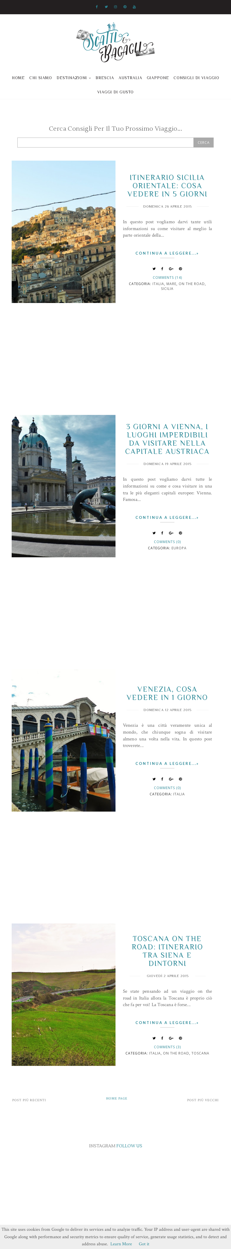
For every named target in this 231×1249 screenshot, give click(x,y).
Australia (130, 77)
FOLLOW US (129, 1146)
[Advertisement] (115, 366)
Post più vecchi (203, 1100)
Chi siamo (40, 77)
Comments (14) (167, 277)
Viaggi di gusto (115, 92)
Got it (144, 1244)
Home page (116, 1098)
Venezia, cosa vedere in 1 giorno (167, 693)
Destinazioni (72, 77)
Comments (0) (167, 541)
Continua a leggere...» (167, 253)
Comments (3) (167, 1047)
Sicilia (167, 288)
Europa (179, 548)
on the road (192, 283)
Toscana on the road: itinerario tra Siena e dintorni (167, 951)
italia (158, 283)
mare (171, 283)
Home (18, 77)
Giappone (158, 77)
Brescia (105, 77)
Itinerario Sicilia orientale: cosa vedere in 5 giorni (167, 185)
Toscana (200, 1053)
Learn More (121, 1244)
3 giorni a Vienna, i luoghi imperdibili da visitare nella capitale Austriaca (167, 439)
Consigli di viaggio (196, 77)
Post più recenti (29, 1100)
